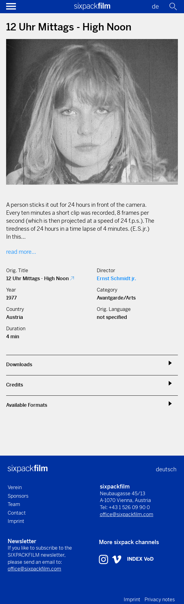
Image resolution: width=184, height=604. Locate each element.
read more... (21, 251)
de (155, 6)
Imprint (16, 521)
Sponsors (18, 496)
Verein (15, 487)
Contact (17, 513)
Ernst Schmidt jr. (116, 278)
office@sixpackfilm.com (126, 514)
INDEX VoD (140, 559)
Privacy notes (160, 599)
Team (14, 504)
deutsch (166, 469)
